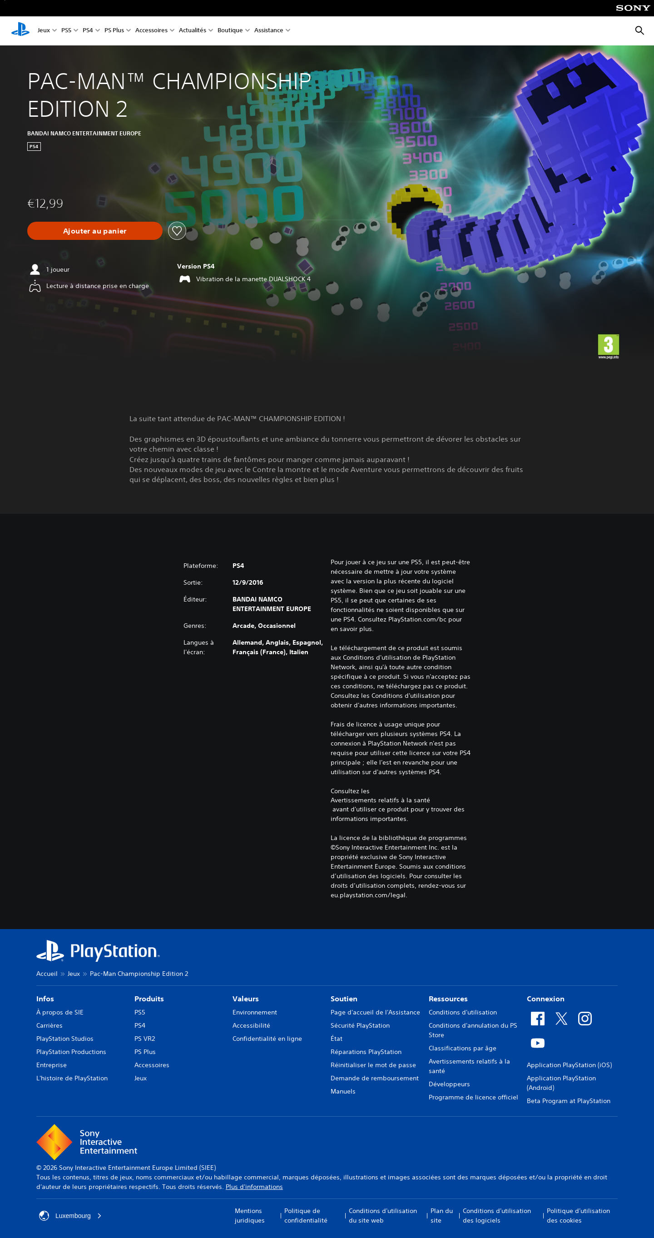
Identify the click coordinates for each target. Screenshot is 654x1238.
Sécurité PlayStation (360, 1025)
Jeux (44, 31)
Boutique (230, 31)
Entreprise (51, 1065)
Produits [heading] (149, 998)
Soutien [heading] (344, 998)
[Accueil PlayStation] (20, 31)
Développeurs (449, 1084)
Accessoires (151, 31)
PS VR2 (144, 1038)
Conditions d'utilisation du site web (383, 1215)
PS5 (66, 31)
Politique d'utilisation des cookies (578, 1215)
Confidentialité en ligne (267, 1038)
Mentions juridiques (250, 1215)
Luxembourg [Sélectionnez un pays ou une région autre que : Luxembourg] (70, 1215)
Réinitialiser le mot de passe (373, 1065)
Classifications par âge (462, 1048)
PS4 (88, 31)
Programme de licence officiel (473, 1097)
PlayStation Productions (71, 1052)
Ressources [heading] (448, 998)
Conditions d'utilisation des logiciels (497, 1215)
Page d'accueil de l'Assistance (375, 1012)
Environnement (255, 1012)
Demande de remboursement (375, 1078)
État (336, 1038)
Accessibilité (251, 1025)
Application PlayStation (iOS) (569, 1065)
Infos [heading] (45, 998)
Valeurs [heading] (246, 998)
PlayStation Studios (65, 1038)
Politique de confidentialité (305, 1215)
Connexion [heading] (546, 998)
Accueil (47, 974)
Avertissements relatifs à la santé (380, 800)
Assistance (268, 31)
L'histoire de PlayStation (72, 1078)
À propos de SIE (60, 1012)
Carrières (49, 1025)
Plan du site (442, 1215)
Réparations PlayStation (366, 1052)
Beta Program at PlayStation (568, 1101)
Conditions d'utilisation (463, 1012)
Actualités (192, 31)
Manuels (343, 1091)
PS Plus (114, 31)
